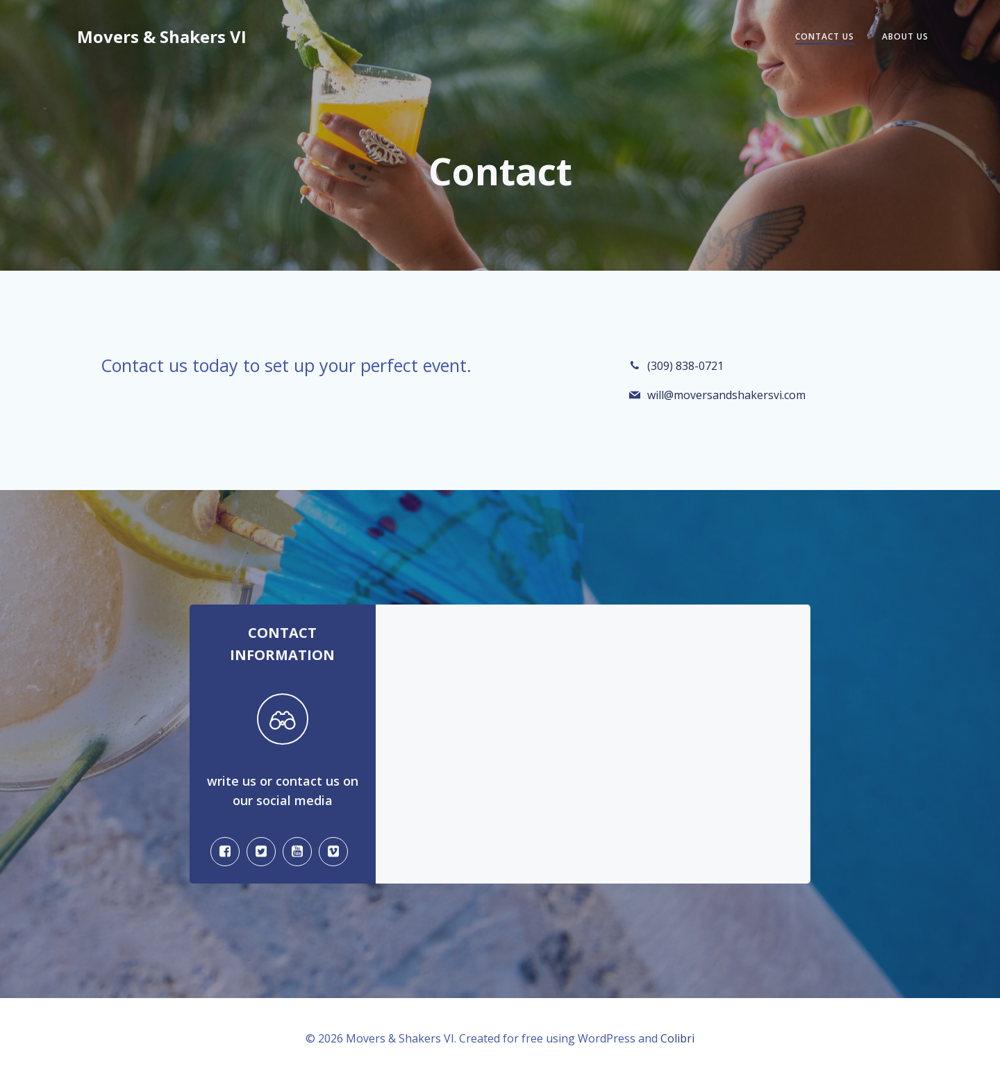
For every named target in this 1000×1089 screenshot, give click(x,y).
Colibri (677, 1048)
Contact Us (822, 37)
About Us (903, 37)
